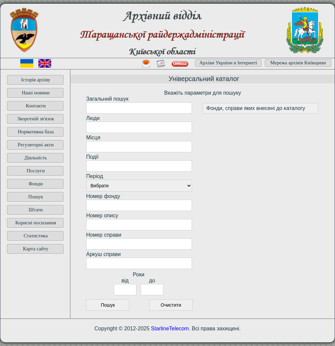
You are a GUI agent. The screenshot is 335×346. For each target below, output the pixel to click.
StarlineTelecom (170, 328)
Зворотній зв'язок (35, 118)
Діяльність (35, 157)
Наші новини (36, 92)
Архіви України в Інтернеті (228, 62)
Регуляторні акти (36, 144)
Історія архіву (35, 79)
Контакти (36, 105)
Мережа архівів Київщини (298, 62)
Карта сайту (35, 248)
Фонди (36, 183)
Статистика (36, 235)
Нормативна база (36, 131)
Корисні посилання (35, 222)
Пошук (35, 196)
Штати (36, 209)
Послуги (36, 170)
